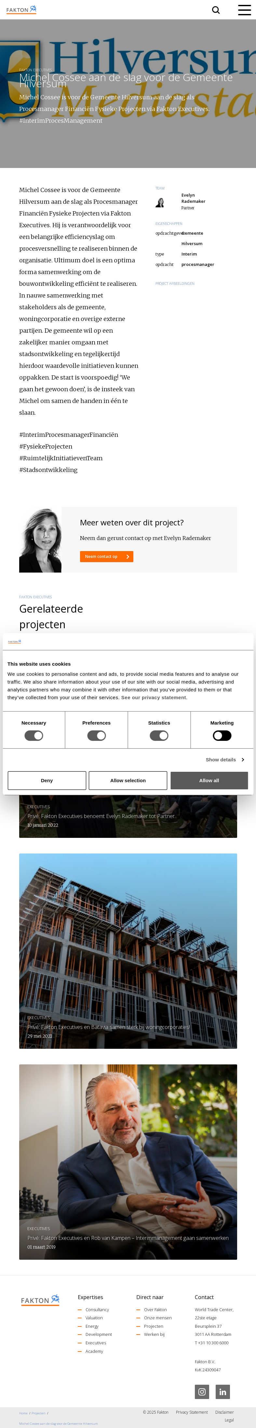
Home (23, 1413)
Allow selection (128, 780)
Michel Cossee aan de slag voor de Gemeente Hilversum (58, 1423)
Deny (47, 780)
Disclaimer (224, 1412)
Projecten (153, 1326)
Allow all (209, 780)
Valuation (94, 1318)
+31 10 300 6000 (213, 1343)
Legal (229, 1420)
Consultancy (97, 1309)
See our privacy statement (153, 697)
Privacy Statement (192, 1412)
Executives (96, 1343)
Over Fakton (155, 1309)
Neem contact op (101, 556)
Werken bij (154, 1334)
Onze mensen (158, 1318)
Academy (94, 1351)
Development (99, 1334)
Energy (92, 1326)
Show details (221, 759)
